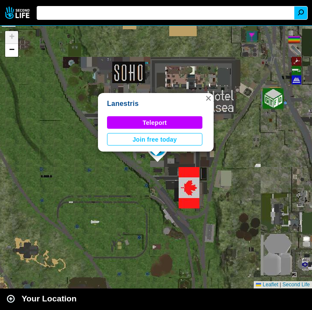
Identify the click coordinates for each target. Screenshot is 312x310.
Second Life (18, 12)
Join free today (154, 139)
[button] (208, 98)
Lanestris (123, 103)
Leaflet (267, 285)
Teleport (155, 122)
